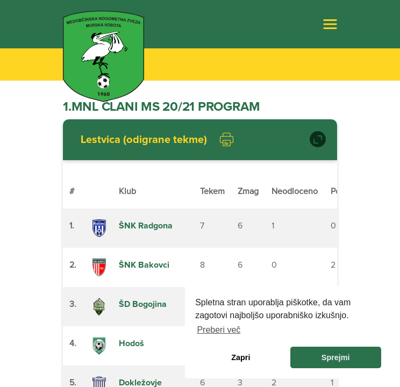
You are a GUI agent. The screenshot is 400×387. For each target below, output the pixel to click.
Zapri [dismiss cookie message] (240, 357)
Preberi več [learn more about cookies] (218, 329)
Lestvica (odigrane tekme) (144, 139)
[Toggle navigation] (330, 24)
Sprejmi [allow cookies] (336, 357)
